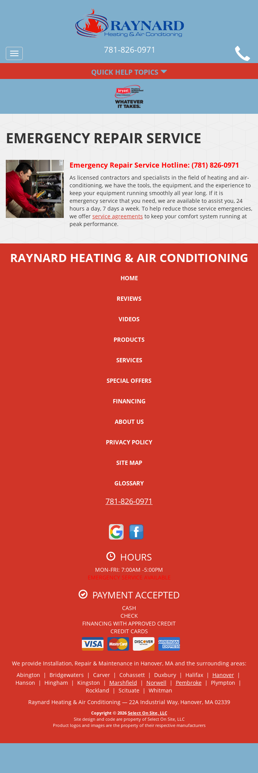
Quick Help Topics (129, 72)
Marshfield (123, 682)
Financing (129, 401)
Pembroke (189, 682)
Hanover (223, 675)
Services (129, 360)
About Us (129, 421)
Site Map (129, 462)
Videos (129, 319)
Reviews (129, 298)
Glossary (129, 483)
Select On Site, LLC (147, 713)
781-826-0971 (129, 501)
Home (129, 278)
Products (129, 339)
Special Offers (129, 380)
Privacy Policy (129, 442)
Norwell (156, 682)
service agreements (117, 216)
